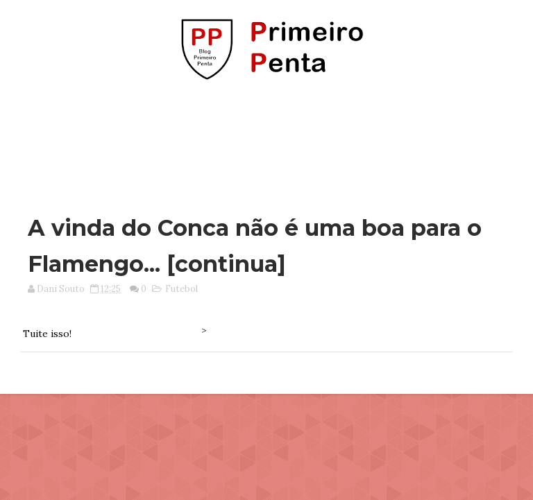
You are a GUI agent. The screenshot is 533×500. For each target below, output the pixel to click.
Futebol (181, 289)
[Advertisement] (266, 141)
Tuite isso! (47, 333)
